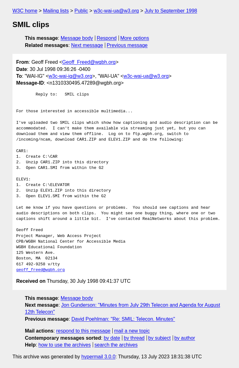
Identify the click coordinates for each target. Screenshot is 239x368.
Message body (77, 38)
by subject (159, 338)
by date (112, 338)
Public (81, 10)
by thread (134, 338)
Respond (107, 38)
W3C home (24, 10)
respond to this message (83, 330)
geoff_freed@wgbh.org (40, 270)
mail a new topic (132, 330)
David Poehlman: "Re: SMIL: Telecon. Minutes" (123, 319)
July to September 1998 (170, 10)
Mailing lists (56, 10)
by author (184, 338)
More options (134, 38)
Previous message (127, 45)
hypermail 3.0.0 (98, 356)
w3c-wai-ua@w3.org (116, 10)
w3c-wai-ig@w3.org (70, 76)
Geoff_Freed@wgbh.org (89, 62)
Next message (87, 45)
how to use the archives (65, 344)
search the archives (116, 344)
